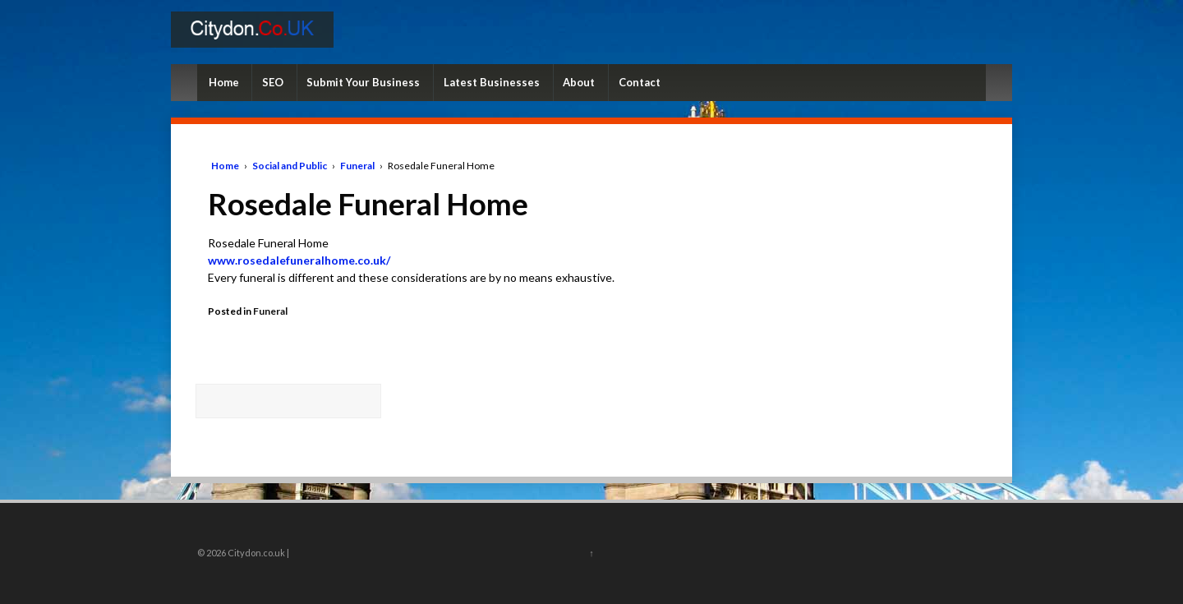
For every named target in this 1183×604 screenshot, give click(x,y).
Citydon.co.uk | (257, 552)
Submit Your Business (363, 82)
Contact (640, 82)
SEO (272, 82)
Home (224, 82)
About (579, 82)
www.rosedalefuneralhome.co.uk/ (299, 260)
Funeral (357, 165)
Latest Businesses (492, 82)
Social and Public (289, 165)
